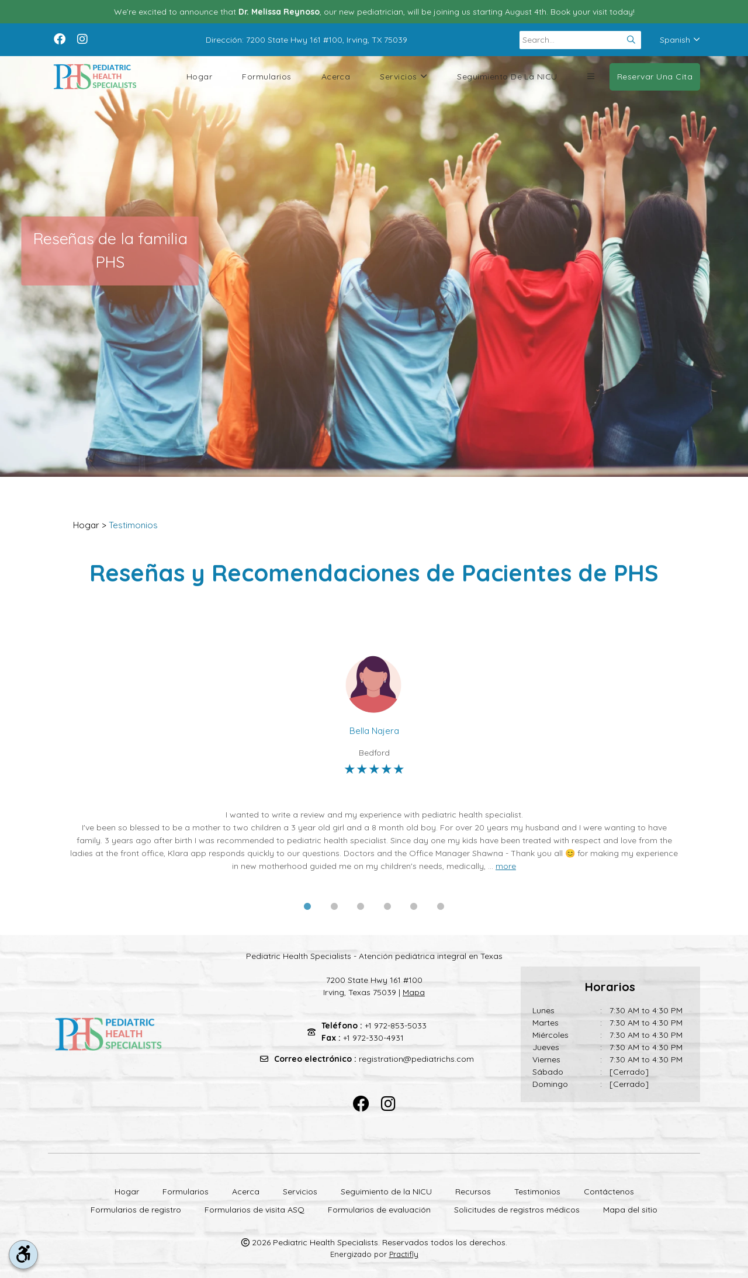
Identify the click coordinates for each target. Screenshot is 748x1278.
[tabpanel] (374, 762)
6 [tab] (440, 907)
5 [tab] (414, 907)
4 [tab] (387, 907)
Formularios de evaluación (379, 1209)
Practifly (403, 1254)
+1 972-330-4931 (373, 1038)
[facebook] (59, 38)
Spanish (680, 39)
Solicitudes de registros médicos (517, 1209)
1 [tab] (307, 907)
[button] (591, 76)
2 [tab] (334, 907)
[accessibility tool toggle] (23, 1254)
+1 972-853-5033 (396, 1025)
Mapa (414, 992)
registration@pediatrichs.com (416, 1059)
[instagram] (82, 38)
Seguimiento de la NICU (507, 76)
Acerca (336, 76)
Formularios (266, 76)
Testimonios (133, 525)
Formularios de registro (136, 1209)
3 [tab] (360, 907)
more (506, 866)
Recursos (473, 1191)
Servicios (403, 77)
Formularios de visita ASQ (254, 1209)
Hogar (199, 76)
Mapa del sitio (630, 1209)
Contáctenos (609, 1191)
